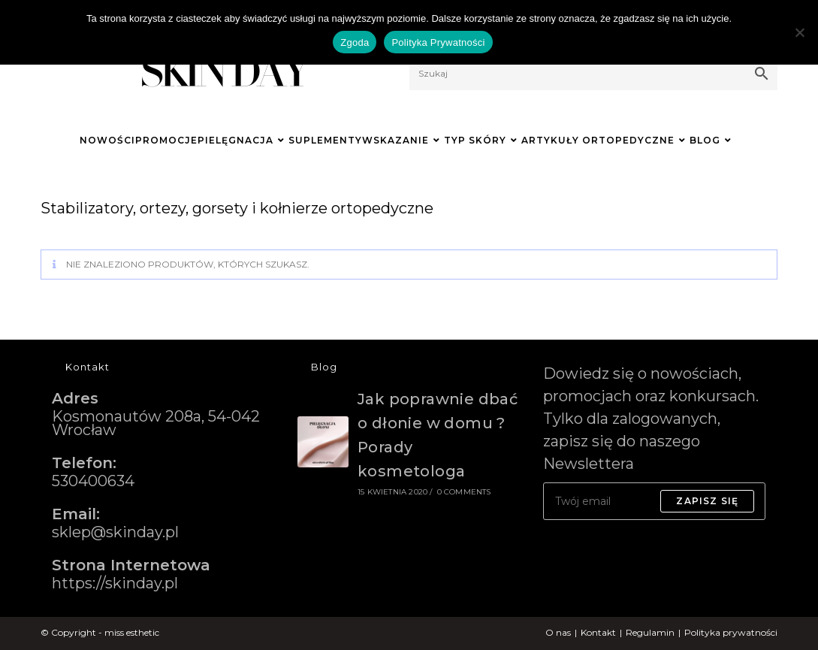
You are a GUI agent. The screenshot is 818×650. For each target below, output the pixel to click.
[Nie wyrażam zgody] (799, 32)
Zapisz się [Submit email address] (707, 500)
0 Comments (464, 492)
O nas (558, 632)
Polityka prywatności (730, 632)
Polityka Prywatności (437, 42)
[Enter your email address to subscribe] (654, 501)
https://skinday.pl (115, 583)
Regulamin (650, 632)
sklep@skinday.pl (115, 532)
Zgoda (354, 42)
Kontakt (598, 632)
